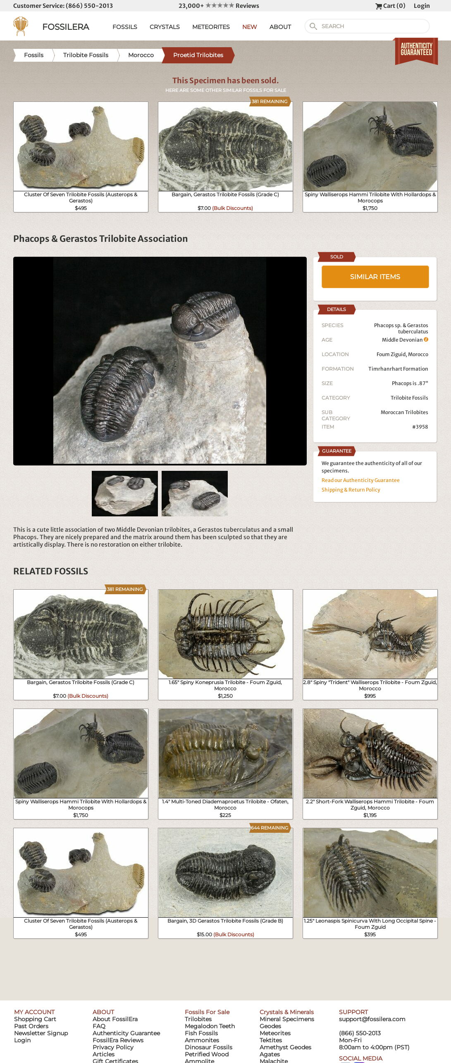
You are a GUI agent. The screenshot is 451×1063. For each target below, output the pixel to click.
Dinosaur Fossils (208, 1047)
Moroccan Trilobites (404, 412)
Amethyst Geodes (285, 1047)
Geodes (270, 1026)
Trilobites (198, 1019)
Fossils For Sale (207, 1012)
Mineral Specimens (287, 1019)
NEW (249, 27)
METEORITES (211, 27)
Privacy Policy (113, 1047)
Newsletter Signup (41, 1033)
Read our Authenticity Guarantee (361, 480)
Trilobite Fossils (409, 398)
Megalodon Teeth (210, 1026)
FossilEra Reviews (118, 1040)
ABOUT (280, 27)
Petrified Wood (207, 1054)
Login (422, 6)
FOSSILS (124, 27)
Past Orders (31, 1026)
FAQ (99, 1026)
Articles (104, 1054)
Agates (270, 1054)
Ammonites (202, 1040)
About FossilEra (115, 1019)
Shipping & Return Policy (351, 490)
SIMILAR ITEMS (375, 277)
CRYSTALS (165, 27)
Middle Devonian (405, 340)
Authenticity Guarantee (126, 1033)
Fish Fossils (201, 1033)
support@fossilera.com (372, 1019)
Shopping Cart (35, 1019)
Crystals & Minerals (287, 1012)
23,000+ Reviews (219, 6)
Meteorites (275, 1033)
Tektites (271, 1040)
